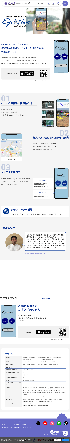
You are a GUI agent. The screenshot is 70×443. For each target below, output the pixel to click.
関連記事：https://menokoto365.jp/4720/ (35, 253)
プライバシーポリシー (12, 440)
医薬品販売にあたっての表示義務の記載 (22, 427)
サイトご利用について (7, 427)
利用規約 (4, 422)
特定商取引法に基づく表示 (20, 424)
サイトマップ (5, 424)
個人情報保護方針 (18, 422)
